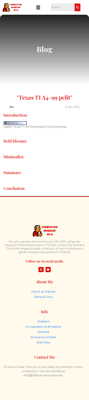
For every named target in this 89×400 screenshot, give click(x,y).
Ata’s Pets (43, 342)
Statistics (43, 321)
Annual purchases (43, 337)
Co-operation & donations (43, 326)
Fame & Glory (43, 297)
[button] (38, 7)
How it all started (43, 291)
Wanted (43, 332)
